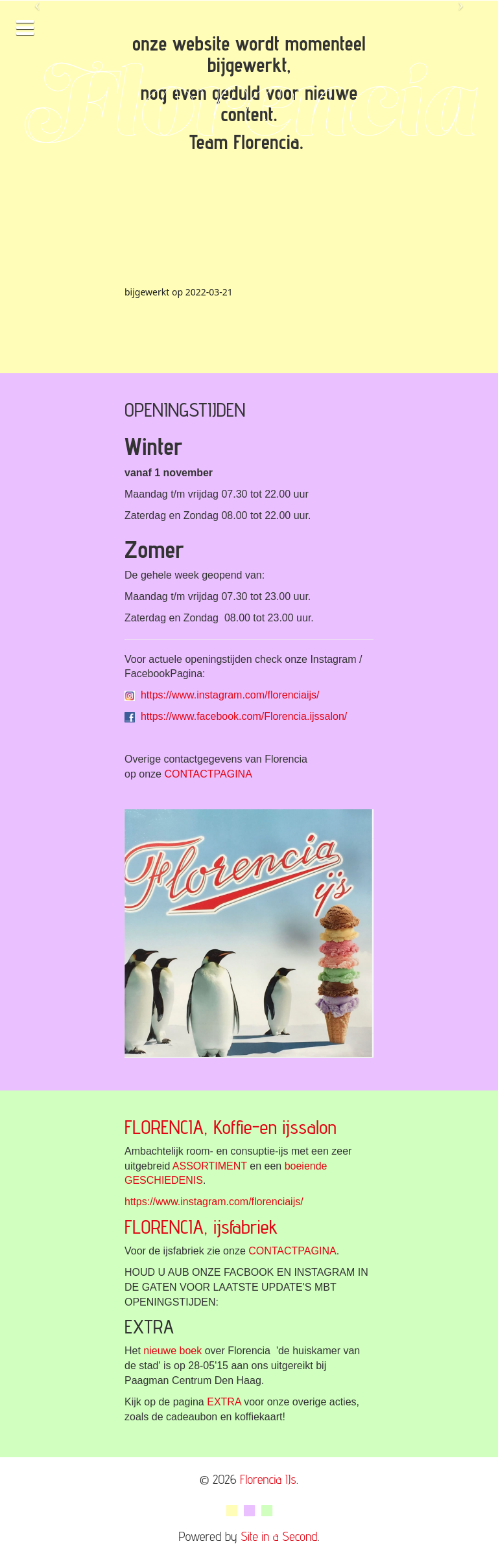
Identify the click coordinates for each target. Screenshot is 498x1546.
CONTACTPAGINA (208, 773)
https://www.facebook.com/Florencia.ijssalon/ (244, 716)
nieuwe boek (172, 1350)
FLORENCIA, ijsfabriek (201, 1226)
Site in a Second (279, 1536)
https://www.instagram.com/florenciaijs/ (230, 694)
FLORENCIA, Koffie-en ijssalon (230, 1126)
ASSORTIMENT (209, 1165)
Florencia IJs (268, 1479)
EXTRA (224, 1401)
